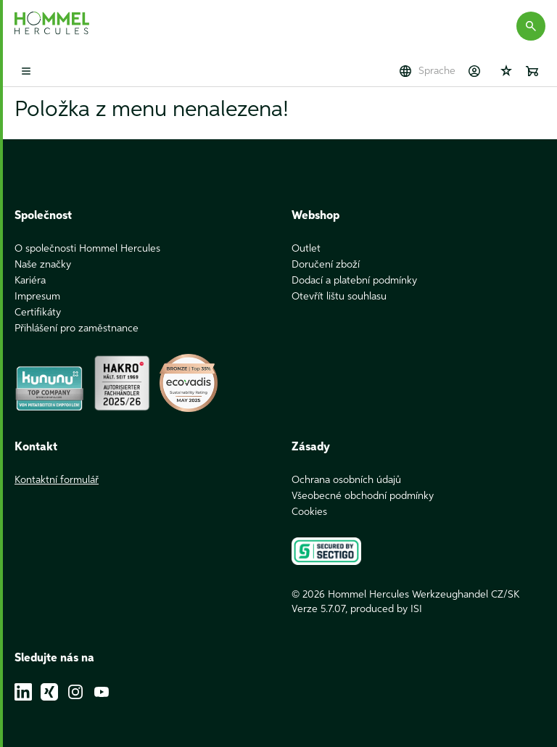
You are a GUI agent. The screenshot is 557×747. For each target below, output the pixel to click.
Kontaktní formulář (57, 480)
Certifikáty (38, 313)
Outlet (306, 249)
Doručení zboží (326, 265)
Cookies (309, 512)
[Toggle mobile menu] (26, 71)
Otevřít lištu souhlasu (339, 297)
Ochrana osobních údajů (346, 480)
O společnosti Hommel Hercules (87, 249)
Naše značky (43, 265)
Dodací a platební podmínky (354, 281)
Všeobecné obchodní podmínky (363, 496)
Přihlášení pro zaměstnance (77, 328)
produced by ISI (386, 609)
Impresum (37, 297)
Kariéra (30, 281)
